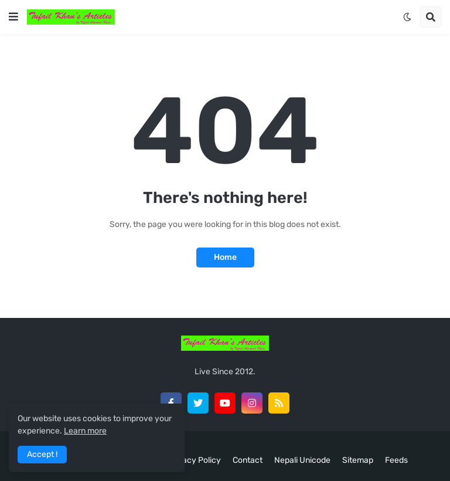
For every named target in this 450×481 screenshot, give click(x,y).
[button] (13, 17)
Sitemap (357, 460)
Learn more (85, 431)
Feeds (396, 460)
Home (225, 257)
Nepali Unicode (302, 460)
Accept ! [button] (42, 454)
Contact (247, 460)
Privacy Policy (194, 460)
